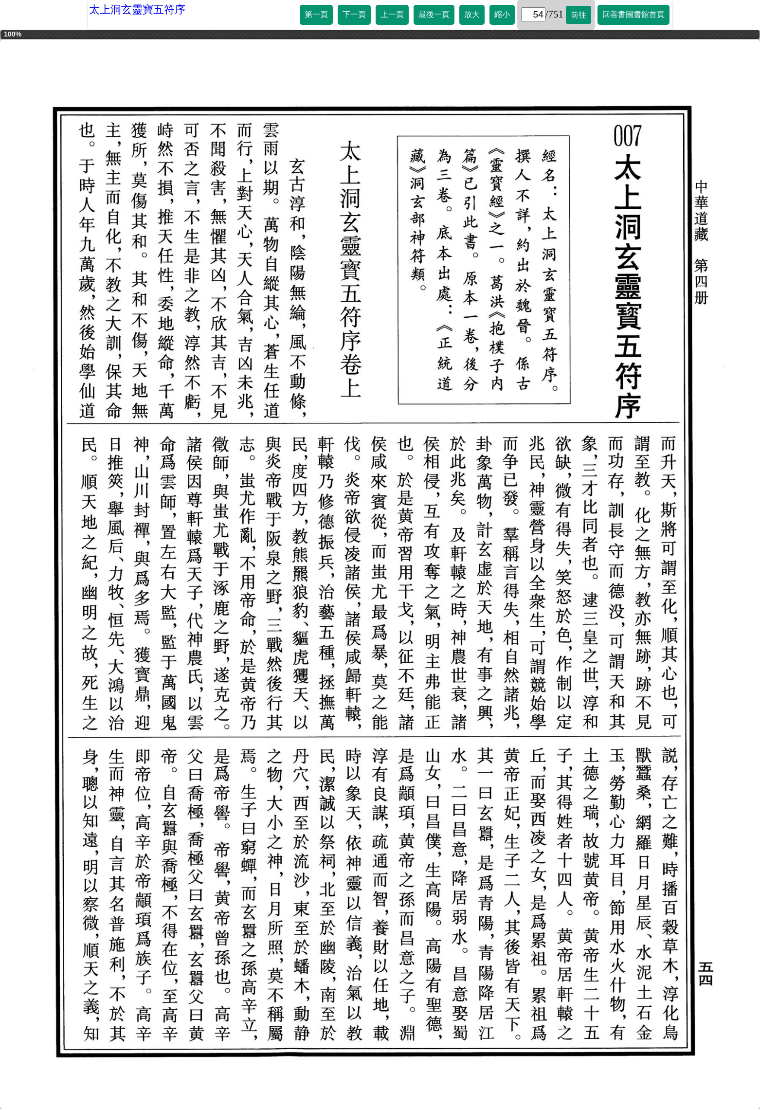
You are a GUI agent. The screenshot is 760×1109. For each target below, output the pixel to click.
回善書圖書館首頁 (633, 14)
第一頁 (316, 14)
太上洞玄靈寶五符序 (137, 9)
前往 (578, 15)
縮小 (502, 14)
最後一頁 (434, 14)
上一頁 (392, 14)
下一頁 (354, 14)
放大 (472, 14)
